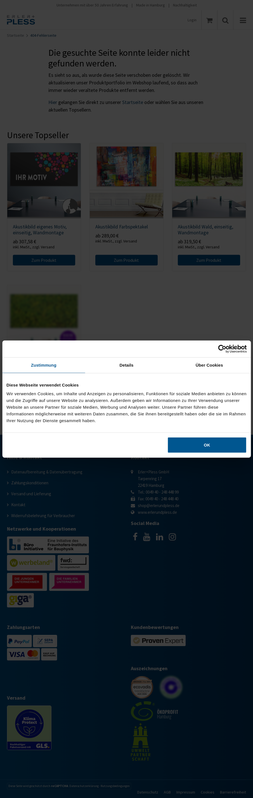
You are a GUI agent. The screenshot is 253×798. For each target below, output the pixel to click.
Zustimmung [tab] (43, 364)
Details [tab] (127, 364)
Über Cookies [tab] (209, 364)
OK (207, 445)
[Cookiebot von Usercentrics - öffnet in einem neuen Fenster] (222, 348)
